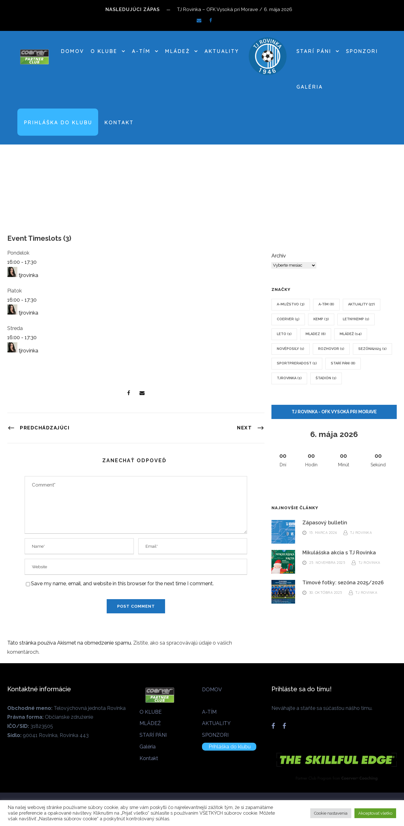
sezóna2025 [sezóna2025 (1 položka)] (372, 349)
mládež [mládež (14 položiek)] (351, 334)
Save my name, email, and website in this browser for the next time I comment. (122, 584)
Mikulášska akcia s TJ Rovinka (339, 553)
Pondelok (18, 253)
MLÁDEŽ (177, 51)
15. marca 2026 (323, 533)
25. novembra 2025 (327, 563)
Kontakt (119, 122)
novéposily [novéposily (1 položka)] (290, 349)
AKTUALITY (222, 51)
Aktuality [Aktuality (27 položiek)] (361, 304)
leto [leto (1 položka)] (284, 334)
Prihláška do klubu (58, 122)
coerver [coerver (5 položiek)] (288, 319)
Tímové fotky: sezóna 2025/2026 (343, 583)
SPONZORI (362, 51)
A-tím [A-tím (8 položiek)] (326, 304)
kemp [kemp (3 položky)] (321, 319)
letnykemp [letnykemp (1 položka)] (356, 319)
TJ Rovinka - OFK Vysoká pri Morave (334, 411)
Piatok (14, 291)
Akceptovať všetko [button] (375, 813)
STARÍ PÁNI (313, 51)
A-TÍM (141, 51)
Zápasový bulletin (324, 523)
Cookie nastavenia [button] (331, 813)
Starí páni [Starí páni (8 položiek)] (343, 363)
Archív (278, 256)
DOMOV (72, 51)
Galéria (309, 87)
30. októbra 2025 (325, 593)
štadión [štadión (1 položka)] (326, 378)
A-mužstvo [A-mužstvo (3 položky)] (291, 304)
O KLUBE (104, 51)
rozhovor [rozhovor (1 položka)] (331, 349)
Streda (15, 328)
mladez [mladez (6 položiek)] (316, 334)
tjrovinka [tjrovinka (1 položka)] (289, 378)
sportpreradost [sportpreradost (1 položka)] (297, 363)
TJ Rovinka (361, 533)
